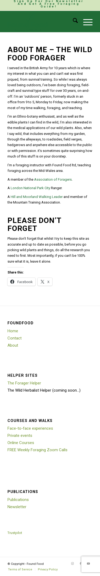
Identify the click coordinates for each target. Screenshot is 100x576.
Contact (14, 338)
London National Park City (30, 188)
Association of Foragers (53, 179)
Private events (19, 435)
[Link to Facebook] (81, 564)
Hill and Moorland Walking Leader (37, 197)
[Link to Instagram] (73, 564)
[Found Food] (41, 21)
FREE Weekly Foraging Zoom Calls (37, 449)
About (12, 345)
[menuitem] (48, 4)
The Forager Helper (24, 383)
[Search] (72, 21)
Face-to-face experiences (30, 428)
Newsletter (16, 506)
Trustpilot (14, 533)
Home (12, 331)
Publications (18, 499)
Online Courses (20, 442)
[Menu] (85, 21)
